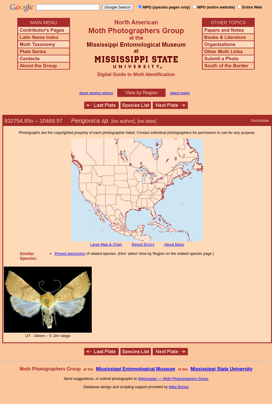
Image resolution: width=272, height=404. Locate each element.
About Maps (174, 244)
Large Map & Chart (106, 244)
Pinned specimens (70, 253)
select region (180, 93)
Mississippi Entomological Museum (135, 368)
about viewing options (96, 93)
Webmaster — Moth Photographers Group (173, 378)
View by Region (141, 92)
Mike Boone (179, 387)
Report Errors (143, 244)
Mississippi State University (222, 368)
